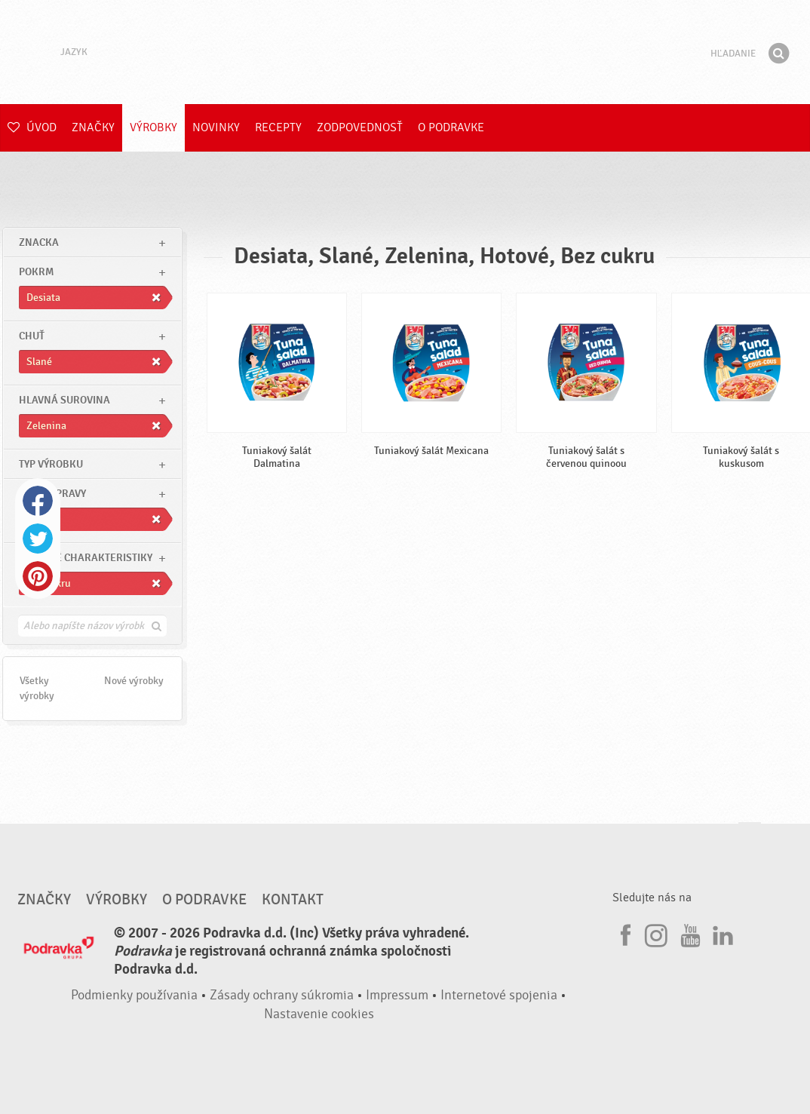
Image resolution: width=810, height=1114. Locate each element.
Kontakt (293, 900)
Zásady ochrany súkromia (282, 995)
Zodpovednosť (360, 127)
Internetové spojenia (498, 995)
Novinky (216, 127)
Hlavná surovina (64, 400)
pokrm (36, 271)
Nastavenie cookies (319, 1014)
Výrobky (153, 127)
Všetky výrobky (37, 688)
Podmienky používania (134, 995)
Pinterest (38, 576)
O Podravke (451, 127)
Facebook (38, 501)
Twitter (38, 538)
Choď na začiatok (749, 837)
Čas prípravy (52, 493)
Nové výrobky (134, 680)
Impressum (397, 995)
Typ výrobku (51, 464)
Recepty (278, 127)
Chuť (31, 336)
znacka (39, 242)
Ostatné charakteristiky (85, 557)
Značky (93, 127)
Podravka (405, 52)
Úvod (32, 127)
